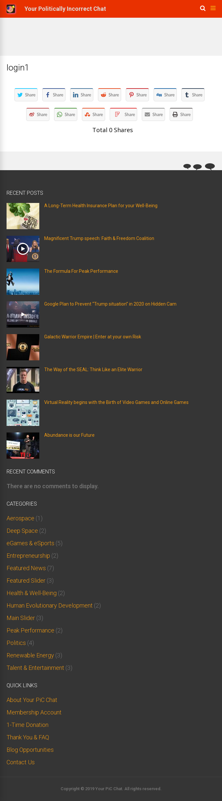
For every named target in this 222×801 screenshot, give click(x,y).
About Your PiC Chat (32, 699)
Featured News (26, 568)
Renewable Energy (30, 655)
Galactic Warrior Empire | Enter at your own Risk (92, 336)
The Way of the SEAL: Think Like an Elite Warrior (93, 369)
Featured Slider (26, 580)
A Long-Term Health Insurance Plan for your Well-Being (100, 205)
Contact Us (21, 762)
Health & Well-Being (32, 593)
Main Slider (21, 617)
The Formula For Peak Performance (81, 271)
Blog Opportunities (30, 749)
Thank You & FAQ (28, 737)
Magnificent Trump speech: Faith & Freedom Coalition (99, 238)
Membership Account (34, 712)
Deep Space (22, 530)
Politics (16, 642)
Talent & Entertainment (35, 667)
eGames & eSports (30, 543)
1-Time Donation (27, 724)
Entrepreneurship (28, 555)
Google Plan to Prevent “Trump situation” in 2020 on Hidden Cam (110, 304)
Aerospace (20, 518)
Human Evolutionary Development (50, 605)
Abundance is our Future (69, 435)
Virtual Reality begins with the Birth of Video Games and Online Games (116, 402)
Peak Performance (30, 630)
